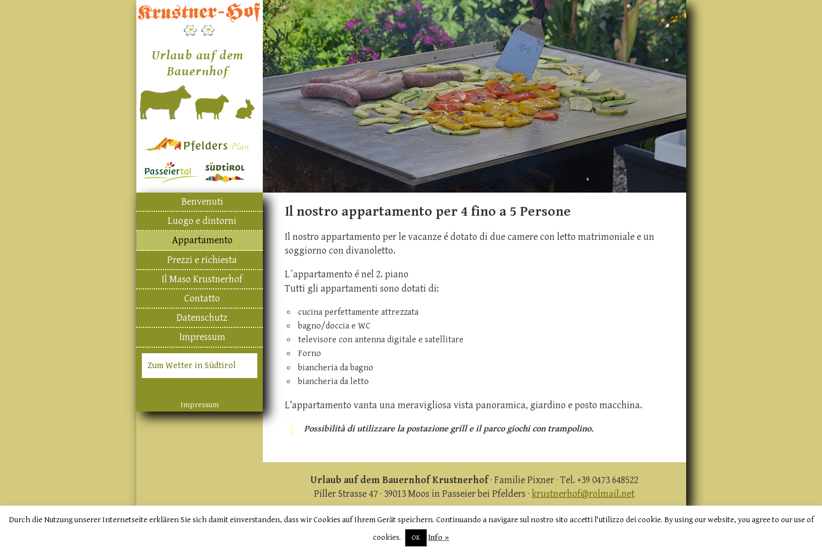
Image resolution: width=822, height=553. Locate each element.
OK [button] (416, 538)
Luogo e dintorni (202, 221)
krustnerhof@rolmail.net (583, 494)
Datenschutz (202, 318)
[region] (474, 96)
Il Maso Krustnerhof (202, 279)
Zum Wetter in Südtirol (191, 365)
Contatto (202, 298)
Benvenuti (202, 201)
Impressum (202, 337)
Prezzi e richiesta (202, 260)
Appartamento (202, 240)
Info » (438, 537)
